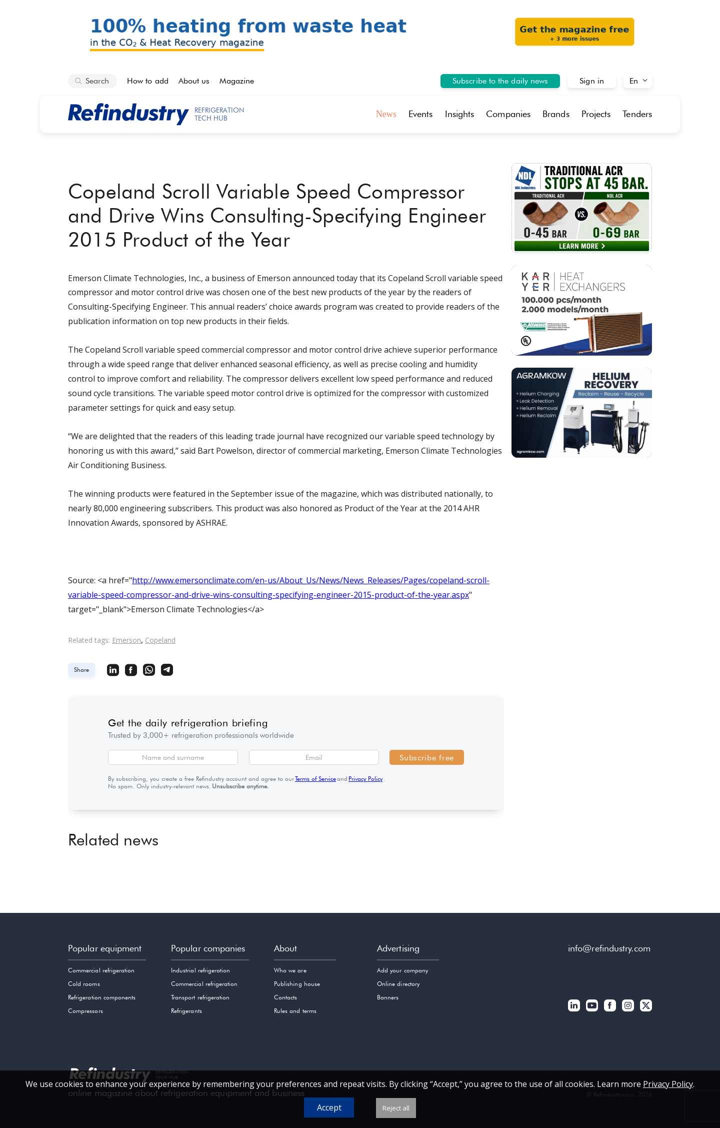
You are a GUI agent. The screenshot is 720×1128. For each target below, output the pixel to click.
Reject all (396, 1107)
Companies (508, 114)
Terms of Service (315, 778)
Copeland (160, 640)
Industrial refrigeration (200, 970)
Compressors (85, 1010)
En (634, 81)
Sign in (592, 81)
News (386, 114)
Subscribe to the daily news (500, 81)
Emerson (126, 640)
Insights (459, 114)
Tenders (637, 114)
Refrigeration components (102, 997)
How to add (147, 81)
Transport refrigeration (200, 997)
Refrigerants (186, 1010)
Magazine (237, 81)
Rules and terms (295, 1010)
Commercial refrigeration (101, 970)
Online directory (398, 983)
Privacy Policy (365, 778)
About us (194, 81)
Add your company (402, 970)
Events (420, 114)
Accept (329, 1107)
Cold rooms (84, 983)
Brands (556, 114)
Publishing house (297, 983)
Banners (387, 997)
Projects (596, 114)
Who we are (290, 970)
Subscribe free (427, 757)
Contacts (285, 997)
